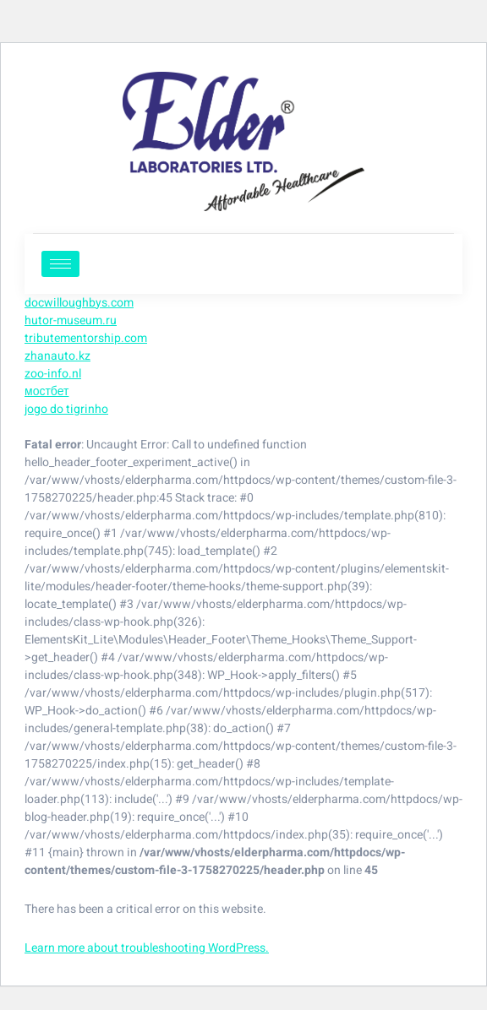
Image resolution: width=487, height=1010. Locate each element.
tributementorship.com (86, 338)
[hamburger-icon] (60, 264)
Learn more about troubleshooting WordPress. (147, 948)
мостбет (46, 391)
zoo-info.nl (53, 374)
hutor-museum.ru (71, 320)
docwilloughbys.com (79, 303)
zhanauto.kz (57, 356)
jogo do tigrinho (66, 409)
